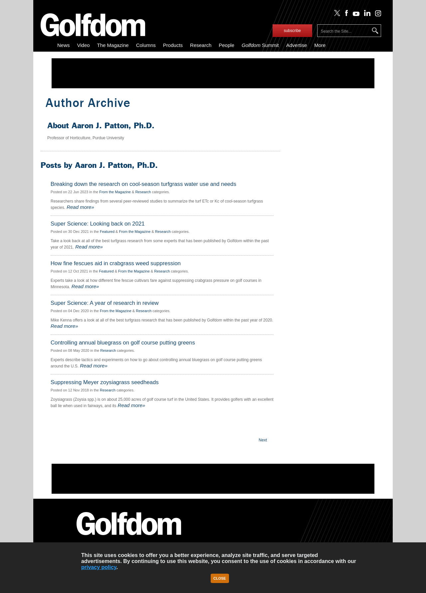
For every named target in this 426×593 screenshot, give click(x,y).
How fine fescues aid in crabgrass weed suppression (116, 264)
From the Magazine (115, 192)
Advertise (296, 45)
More (319, 45)
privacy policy (98, 567)
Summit (260, 45)
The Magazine (113, 45)
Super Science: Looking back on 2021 (98, 224)
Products (173, 45)
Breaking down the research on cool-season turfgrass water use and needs (143, 184)
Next (263, 440)
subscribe (292, 30)
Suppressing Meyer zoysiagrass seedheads (105, 382)
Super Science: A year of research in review (105, 303)
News (63, 45)
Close (219, 578)
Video (83, 45)
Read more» (79, 207)
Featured (107, 232)
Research (200, 45)
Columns (146, 45)
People (226, 45)
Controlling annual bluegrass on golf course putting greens (123, 343)
